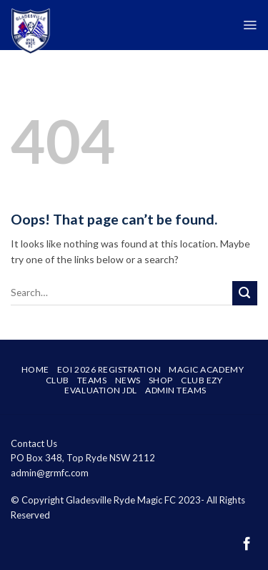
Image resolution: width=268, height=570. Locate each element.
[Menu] (249, 25)
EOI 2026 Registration (109, 369)
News (128, 380)
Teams (92, 380)
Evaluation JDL (100, 390)
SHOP (161, 380)
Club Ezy (201, 380)
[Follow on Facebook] (247, 544)
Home (35, 369)
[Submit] (244, 293)
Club (57, 380)
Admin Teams (176, 390)
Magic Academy (206, 369)
